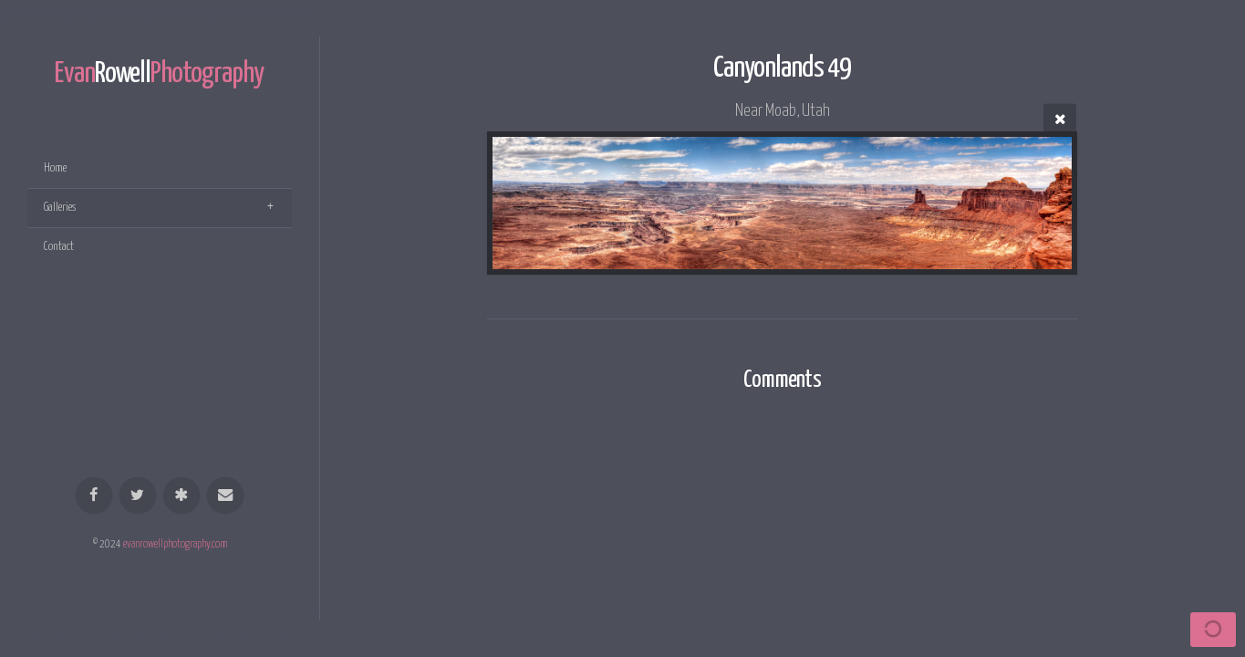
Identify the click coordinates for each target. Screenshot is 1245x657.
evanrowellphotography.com (175, 544)
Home (55, 168)
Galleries (60, 208)
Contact (59, 247)
